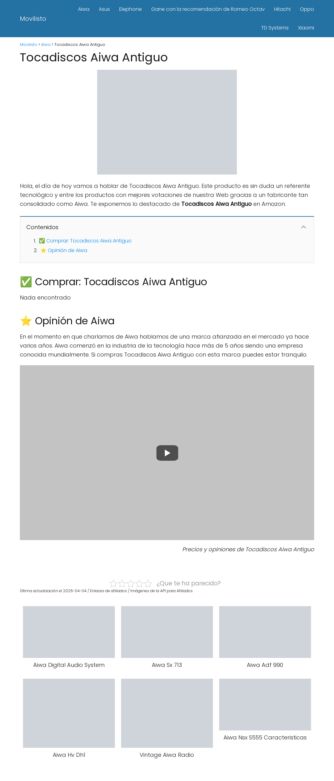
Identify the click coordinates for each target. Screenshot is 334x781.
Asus (104, 9)
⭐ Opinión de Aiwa (63, 250)
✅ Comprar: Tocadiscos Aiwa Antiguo (85, 240)
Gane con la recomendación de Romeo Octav (208, 9)
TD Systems (275, 27)
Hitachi (282, 9)
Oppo (307, 9)
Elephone (130, 9)
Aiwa (83, 9)
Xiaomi (306, 27)
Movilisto (33, 18)
